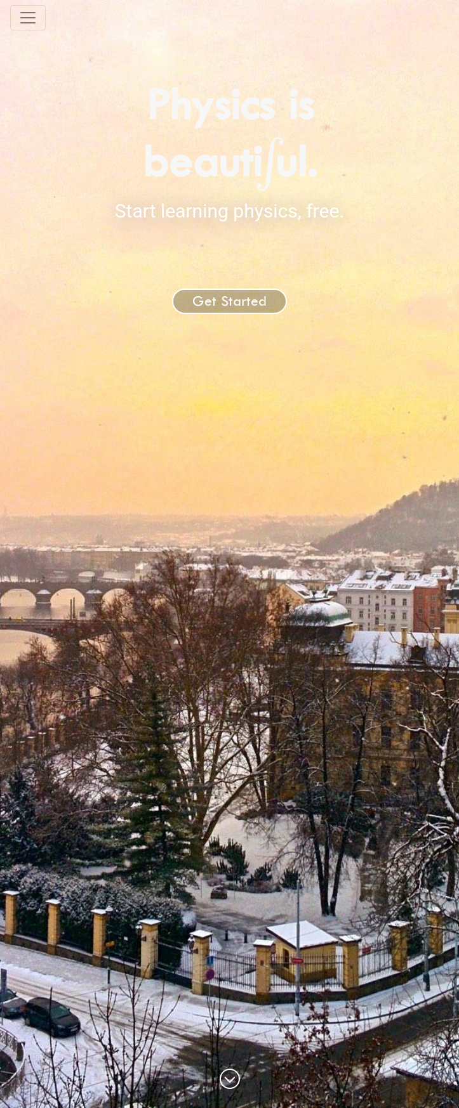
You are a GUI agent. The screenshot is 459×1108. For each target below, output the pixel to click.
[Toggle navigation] (28, 17)
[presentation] (269, 161)
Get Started (229, 301)
